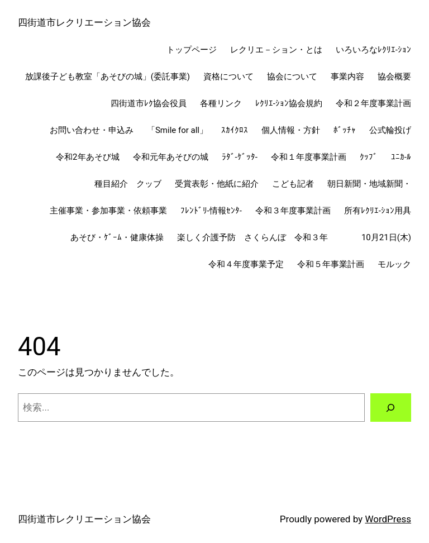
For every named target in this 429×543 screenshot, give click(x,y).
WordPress (388, 519)
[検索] (390, 407)
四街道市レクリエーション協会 (84, 22)
